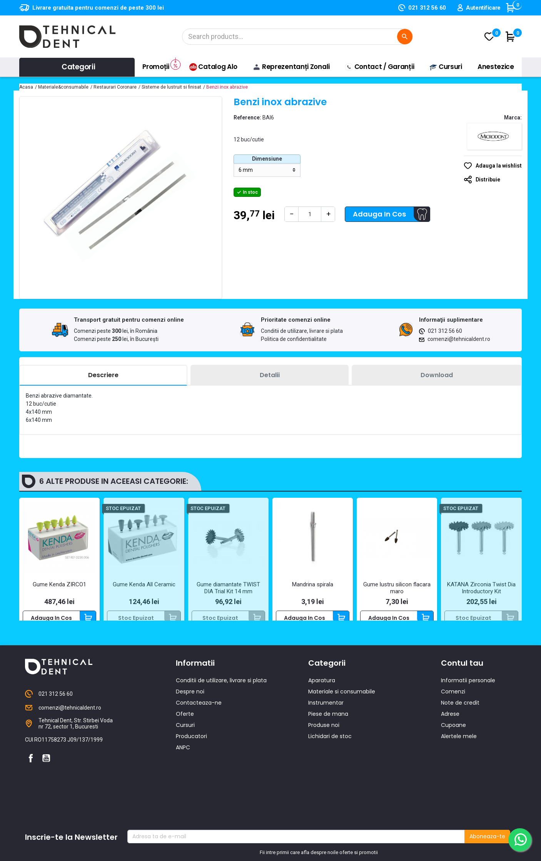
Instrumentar (326, 717)
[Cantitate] (309, 214)
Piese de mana (328, 728)
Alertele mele (459, 750)
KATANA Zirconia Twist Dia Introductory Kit (481, 588)
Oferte (185, 728)
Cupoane (453, 739)
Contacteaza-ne (199, 717)
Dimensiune (267, 159)
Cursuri (185, 739)
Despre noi (190, 706)
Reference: (247, 117)
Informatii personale (468, 694)
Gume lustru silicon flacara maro (397, 588)
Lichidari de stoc (330, 750)
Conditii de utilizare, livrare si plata (302, 331)
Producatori (191, 750)
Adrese (450, 728)
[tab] (103, 375)
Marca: (513, 117)
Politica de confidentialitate (294, 339)
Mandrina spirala (312, 584)
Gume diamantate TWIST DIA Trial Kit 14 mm (228, 588)
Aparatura (321, 694)
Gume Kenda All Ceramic (144, 584)
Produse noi (323, 739)
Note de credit (460, 717)
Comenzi (453, 706)
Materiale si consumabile (341, 706)
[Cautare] (297, 36)
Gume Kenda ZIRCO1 (59, 584)
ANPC (183, 761)
